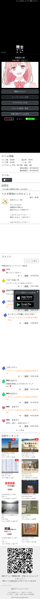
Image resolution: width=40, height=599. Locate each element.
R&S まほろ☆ (12, 380)
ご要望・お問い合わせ (21, 594)
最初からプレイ (20, 92)
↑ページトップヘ (7, 585)
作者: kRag (5, 519)
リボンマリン (11, 301)
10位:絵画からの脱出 (30, 531)
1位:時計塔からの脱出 (10, 446)
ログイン (35, 1)
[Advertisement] (20, 23)
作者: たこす (5, 455)
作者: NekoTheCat (27, 496)
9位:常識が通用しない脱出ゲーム (10, 532)
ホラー (7, 180)
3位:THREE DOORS (10, 467)
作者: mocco (25, 540)
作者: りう (5, 496)
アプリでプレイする (20, 103)
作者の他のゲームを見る (20, 114)
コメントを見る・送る (20, 108)
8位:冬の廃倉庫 (30, 508)
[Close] (37, 291)
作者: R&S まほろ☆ (20, 60)
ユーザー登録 (28, 1)
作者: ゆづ (25, 517)
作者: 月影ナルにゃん (28, 455)
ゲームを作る (20, 1)
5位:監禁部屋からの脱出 (10, 487)
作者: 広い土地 (6, 475)
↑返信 (26, 276)
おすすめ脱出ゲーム (14, 592)
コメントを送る (31, 261)
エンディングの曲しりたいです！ (22, 314)
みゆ (8, 269)
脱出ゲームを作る (27, 592)
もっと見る (20, 430)
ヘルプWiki (9, 594)
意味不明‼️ (10, 290)
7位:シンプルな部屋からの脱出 (10, 509)
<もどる (3, 52)
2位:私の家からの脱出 (30, 446)
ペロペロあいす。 (13, 280)
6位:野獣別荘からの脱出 (30, 487)
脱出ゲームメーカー (20, 589)
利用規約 (31, 594)
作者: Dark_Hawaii (27, 475)
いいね (9, 119)
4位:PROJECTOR (30, 467)
